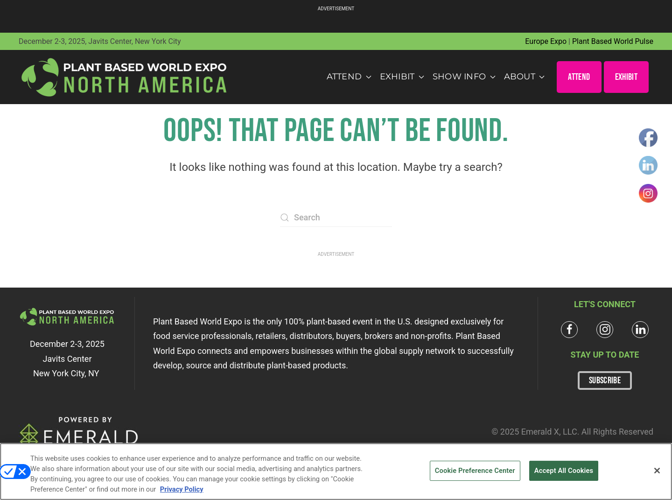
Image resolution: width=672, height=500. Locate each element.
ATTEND (579, 77)
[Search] (336, 217)
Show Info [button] (464, 76)
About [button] (524, 76)
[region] (336, 471)
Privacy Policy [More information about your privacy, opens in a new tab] (181, 489)
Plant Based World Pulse (612, 41)
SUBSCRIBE (605, 380)
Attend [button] (349, 76)
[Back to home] (125, 77)
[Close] (657, 470)
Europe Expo (546, 41)
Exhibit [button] (402, 76)
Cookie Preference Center (475, 470)
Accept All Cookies (563, 470)
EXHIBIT (626, 77)
